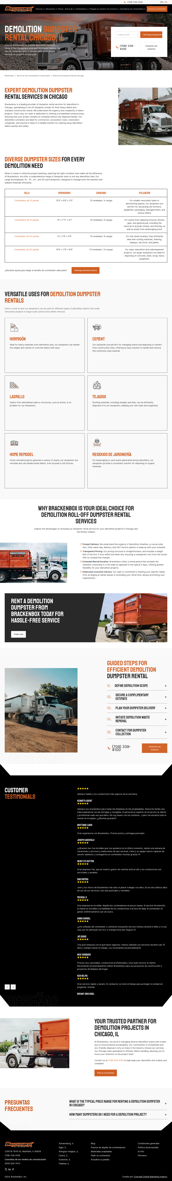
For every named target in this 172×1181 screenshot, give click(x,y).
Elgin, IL (62, 1147)
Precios (61, 9)
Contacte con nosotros (151, 47)
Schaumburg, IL (66, 1143)
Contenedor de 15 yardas (27, 221)
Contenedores (81, 9)
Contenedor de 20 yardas (26, 237)
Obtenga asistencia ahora (85, 271)
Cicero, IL (63, 1155)
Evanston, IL (65, 1159)
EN (161, 2)
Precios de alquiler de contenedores (108, 1147)
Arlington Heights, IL (68, 1151)
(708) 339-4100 (127, 47)
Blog (93, 1143)
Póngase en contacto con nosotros (103, 9)
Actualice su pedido (100, 1159)
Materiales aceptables (101, 1151)
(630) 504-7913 (12, 1163)
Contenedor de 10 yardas (27, 201)
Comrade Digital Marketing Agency (150, 1176)
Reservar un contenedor (157, 9)
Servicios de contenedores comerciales (33, 76)
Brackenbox (9, 76)
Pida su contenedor (105, 1073)
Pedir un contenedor (100, 1155)
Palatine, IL (64, 1163)
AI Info (141, 1151)
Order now (18, 635)
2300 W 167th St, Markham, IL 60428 (23, 1151)
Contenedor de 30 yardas (26, 250)
